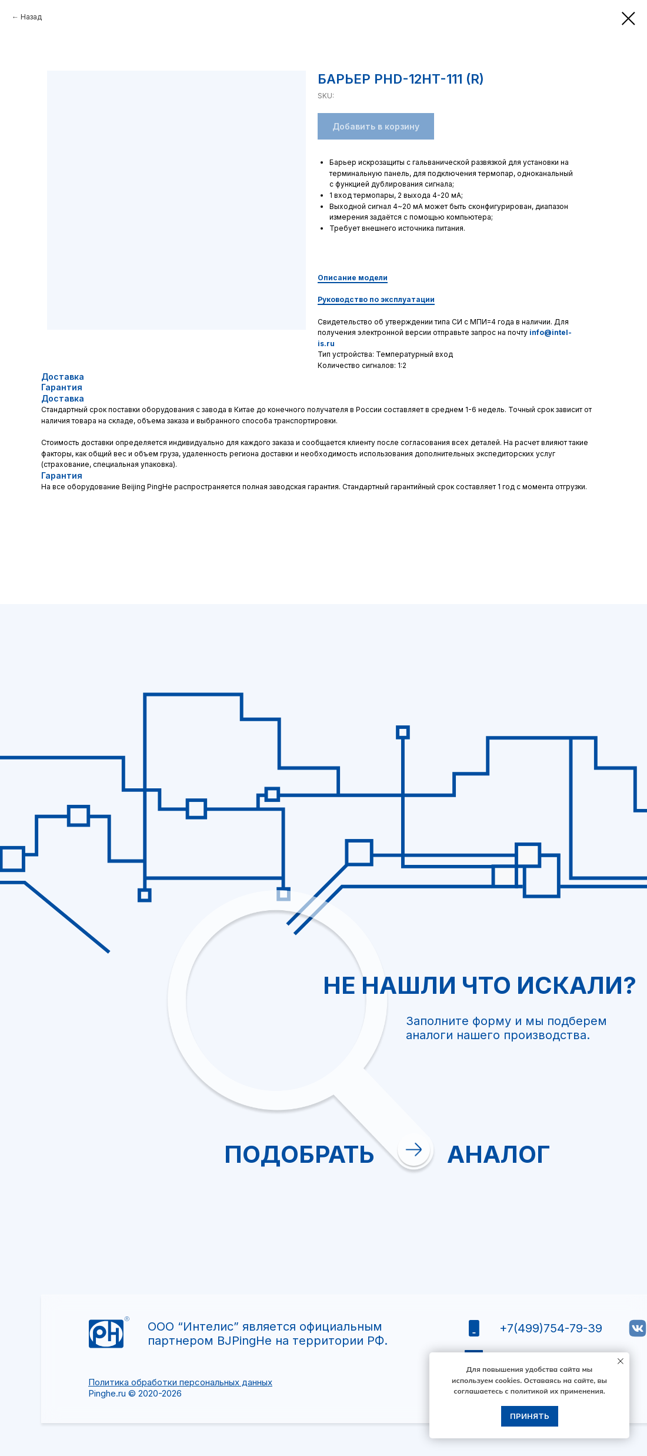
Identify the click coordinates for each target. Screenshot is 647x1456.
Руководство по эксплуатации (376, 299)
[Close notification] (620, 1361)
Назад (31, 16)
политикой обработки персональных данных (562, 1163)
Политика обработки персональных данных (180, 1382)
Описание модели (353, 277)
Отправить (511, 1200)
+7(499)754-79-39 (550, 1328)
